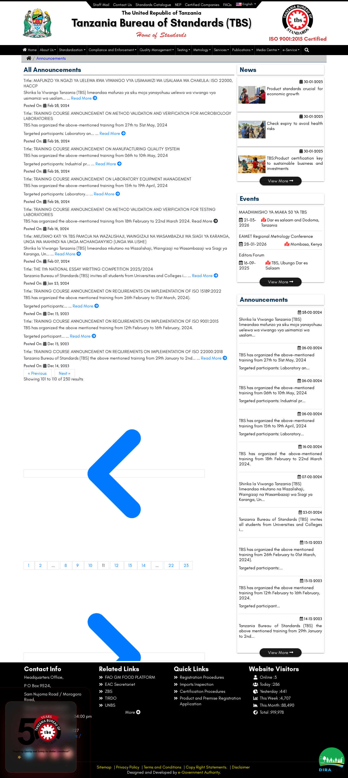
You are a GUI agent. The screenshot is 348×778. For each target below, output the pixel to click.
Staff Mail (101, 4)
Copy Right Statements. (206, 767)
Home (30, 50)
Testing (182, 50)
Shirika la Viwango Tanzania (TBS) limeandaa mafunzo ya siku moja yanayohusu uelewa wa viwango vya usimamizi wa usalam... (280, 327)
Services (220, 50)
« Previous (37, 373)
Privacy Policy (127, 767)
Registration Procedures (202, 677)
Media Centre (266, 50)
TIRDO (111, 698)
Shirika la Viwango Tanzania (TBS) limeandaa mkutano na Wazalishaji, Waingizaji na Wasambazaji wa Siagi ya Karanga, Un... (275, 491)
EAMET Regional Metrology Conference (276, 236)
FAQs (227, 4)
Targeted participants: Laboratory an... (274, 367)
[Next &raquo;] (114, 657)
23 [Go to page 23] (186, 565)
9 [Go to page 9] (78, 565)
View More (280, 180)
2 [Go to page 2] (41, 565)
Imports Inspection (196, 684)
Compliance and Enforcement (111, 50)
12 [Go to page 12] (117, 565)
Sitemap (104, 767)
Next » (65, 373)
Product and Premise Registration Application (210, 701)
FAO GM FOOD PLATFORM (130, 677)
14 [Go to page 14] (144, 565)
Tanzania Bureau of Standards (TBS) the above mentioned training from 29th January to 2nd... (280, 631)
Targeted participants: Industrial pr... (272, 400)
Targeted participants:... (261, 567)
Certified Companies (202, 4)
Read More (84, 98)
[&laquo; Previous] (114, 473)
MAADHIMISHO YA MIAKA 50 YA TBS (273, 212)
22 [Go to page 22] (171, 565)
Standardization (71, 50)
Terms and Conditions (162, 767)
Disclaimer (241, 767)
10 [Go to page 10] (90, 565)
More (133, 712)
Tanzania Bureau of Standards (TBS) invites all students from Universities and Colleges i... (280, 524)
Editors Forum (251, 255)
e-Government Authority (199, 772)
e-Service (290, 50)
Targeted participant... (259, 605)
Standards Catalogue (153, 4)
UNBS (110, 705)
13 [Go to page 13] (130, 565)
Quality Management (155, 50)
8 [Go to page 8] (66, 565)
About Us (46, 50)
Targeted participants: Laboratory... (271, 433)
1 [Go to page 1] (29, 565)
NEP (178, 4)
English (244, 4)
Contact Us (122, 4)
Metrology (200, 50)
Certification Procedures (202, 691)
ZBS (108, 691)
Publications (241, 50)
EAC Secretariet (120, 684)
